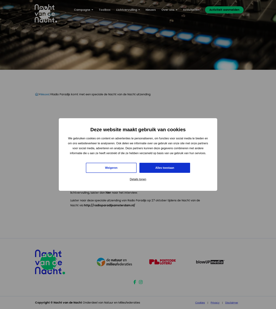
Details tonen (138, 179)
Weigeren (111, 167)
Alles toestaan (164, 167)
